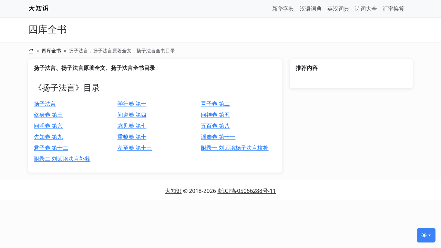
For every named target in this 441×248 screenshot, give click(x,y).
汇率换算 (393, 8)
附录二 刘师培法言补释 (62, 159)
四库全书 (47, 29)
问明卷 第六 (48, 126)
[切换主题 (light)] (426, 235)
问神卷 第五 (215, 114)
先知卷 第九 (48, 137)
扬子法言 (45, 103)
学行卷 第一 (131, 103)
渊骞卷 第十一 (218, 137)
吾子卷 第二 (215, 103)
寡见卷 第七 (131, 126)
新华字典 (283, 8)
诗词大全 (366, 8)
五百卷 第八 (215, 126)
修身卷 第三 (48, 114)
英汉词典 (338, 8)
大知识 (173, 191)
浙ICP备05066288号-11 (246, 191)
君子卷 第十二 (51, 148)
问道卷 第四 (131, 114)
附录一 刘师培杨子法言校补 (234, 148)
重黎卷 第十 (131, 137)
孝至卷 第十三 (134, 148)
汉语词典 (311, 8)
